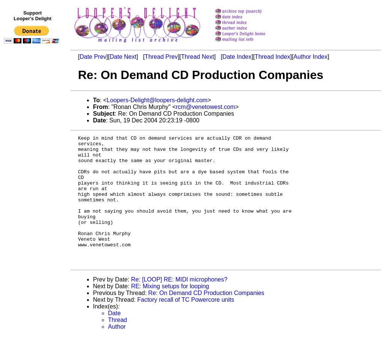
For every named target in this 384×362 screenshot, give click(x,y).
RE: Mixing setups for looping (170, 312)
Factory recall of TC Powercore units (185, 325)
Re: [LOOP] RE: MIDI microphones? (179, 305)
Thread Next (197, 57)
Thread (117, 346)
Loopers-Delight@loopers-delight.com (157, 100)
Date (114, 339)
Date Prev (93, 57)
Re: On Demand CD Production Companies (206, 319)
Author (117, 352)
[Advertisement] (33, 201)
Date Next (123, 57)
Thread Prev (161, 57)
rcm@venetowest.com (206, 107)
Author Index (311, 57)
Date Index (236, 57)
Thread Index (272, 57)
